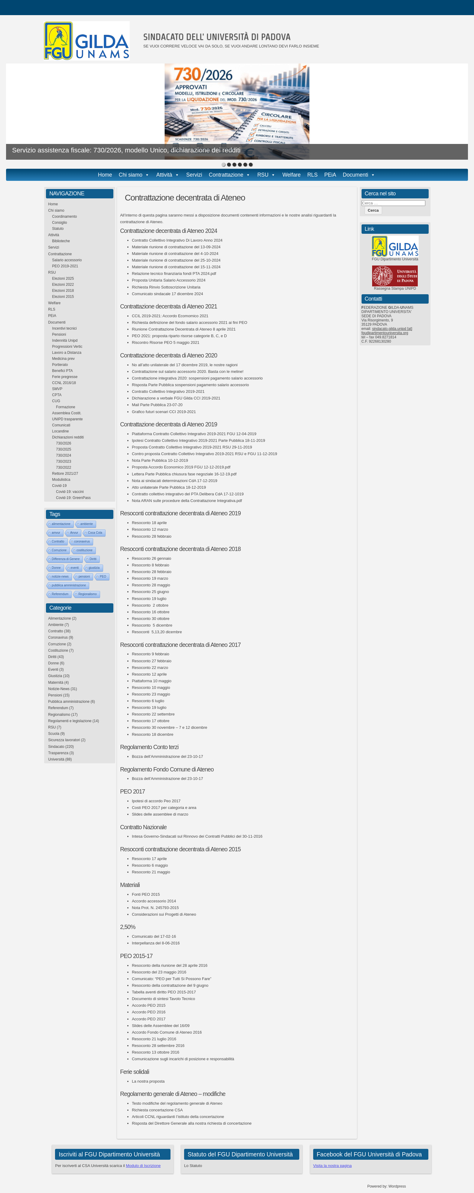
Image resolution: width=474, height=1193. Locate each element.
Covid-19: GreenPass (73, 498)
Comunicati (61, 425)
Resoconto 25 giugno (150, 591)
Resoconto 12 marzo (150, 529)
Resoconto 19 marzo (150, 578)
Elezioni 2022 (63, 284)
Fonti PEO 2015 (146, 894)
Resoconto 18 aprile (149, 522)
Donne (56, 567)
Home (105, 175)
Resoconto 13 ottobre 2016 (155, 1052)
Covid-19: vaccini (69, 492)
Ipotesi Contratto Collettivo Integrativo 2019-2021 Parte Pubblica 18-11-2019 (198, 440)
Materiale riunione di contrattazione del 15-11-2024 (176, 267)
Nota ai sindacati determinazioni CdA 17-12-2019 (174, 480)
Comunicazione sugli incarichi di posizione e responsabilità (183, 1059)
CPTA (56, 395)
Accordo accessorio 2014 (154, 901)
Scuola (53, 734)
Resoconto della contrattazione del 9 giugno (170, 985)
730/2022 (63, 467)
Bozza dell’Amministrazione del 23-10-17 (167, 756)
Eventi (53, 669)
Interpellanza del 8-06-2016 (156, 943)
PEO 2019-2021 (65, 266)
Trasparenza (58, 753)
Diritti (92, 559)
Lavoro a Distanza (66, 352)
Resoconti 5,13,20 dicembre (157, 632)
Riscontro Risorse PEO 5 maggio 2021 (165, 342)
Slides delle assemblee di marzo (160, 814)
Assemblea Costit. (66, 413)
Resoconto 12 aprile (149, 674)
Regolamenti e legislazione (69, 721)
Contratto (58, 541)
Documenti (355, 175)
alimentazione (61, 524)
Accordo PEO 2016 (148, 1012)
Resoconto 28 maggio (151, 585)
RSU (262, 175)
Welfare (291, 175)
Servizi (194, 175)
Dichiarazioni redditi (68, 437)
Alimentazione (59, 618)
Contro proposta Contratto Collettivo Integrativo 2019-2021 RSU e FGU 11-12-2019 (204, 453)
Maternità (55, 682)
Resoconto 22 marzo (150, 667)
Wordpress (397, 1186)
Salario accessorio (67, 260)
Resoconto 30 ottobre (150, 618)
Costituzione (58, 650)
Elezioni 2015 (63, 297)
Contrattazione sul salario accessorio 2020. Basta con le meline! (187, 371)
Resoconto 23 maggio (151, 694)
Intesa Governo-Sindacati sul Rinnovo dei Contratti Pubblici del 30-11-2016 (197, 836)
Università (56, 759)
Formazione (65, 407)
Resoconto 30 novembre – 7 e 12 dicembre (169, 727)
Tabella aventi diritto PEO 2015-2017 (164, 992)
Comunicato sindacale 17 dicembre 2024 (167, 294)
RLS (312, 175)
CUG (56, 401)
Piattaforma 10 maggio (151, 681)
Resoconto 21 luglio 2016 (154, 1039)
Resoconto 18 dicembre (152, 734)
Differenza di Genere (66, 559)
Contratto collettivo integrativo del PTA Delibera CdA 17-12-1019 (188, 494)
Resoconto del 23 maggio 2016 (159, 972)
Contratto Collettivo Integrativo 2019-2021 (168, 391)
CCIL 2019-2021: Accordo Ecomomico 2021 (170, 316)
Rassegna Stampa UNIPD (395, 288)
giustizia (94, 567)
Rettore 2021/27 (65, 473)
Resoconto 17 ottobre (150, 721)
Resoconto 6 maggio (150, 865)
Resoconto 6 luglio (148, 701)
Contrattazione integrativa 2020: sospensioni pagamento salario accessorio (197, 378)
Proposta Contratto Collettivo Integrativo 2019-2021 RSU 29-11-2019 (192, 447)
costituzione (84, 550)
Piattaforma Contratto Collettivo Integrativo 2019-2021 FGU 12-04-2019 (194, 434)
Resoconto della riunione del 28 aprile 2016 (169, 965)
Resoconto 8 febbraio (150, 565)
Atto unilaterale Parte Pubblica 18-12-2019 (169, 487)
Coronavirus (58, 637)
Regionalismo (87, 594)
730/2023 (63, 461)
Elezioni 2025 (63, 278)
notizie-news (60, 576)
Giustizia (55, 676)
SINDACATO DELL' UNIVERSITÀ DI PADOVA (217, 37)
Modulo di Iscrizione (143, 1165)
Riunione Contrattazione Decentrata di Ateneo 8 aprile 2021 (183, 329)
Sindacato (56, 747)
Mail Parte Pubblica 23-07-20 (157, 405)
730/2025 (63, 449)
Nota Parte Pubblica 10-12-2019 (160, 460)
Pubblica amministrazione (68, 701)
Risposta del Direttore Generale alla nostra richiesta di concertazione (192, 1123)
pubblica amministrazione (69, 585)
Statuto (57, 229)
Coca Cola (95, 532)
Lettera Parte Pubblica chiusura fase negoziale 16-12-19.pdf (184, 474)
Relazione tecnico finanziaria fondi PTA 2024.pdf (174, 273)
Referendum (60, 594)
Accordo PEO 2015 (148, 1005)
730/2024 (63, 455)
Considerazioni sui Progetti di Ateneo (164, 914)
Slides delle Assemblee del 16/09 (161, 1025)
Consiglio (59, 222)
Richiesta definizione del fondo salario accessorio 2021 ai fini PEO (189, 322)
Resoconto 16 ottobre (150, 612)
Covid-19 (59, 486)
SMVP (57, 389)
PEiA (330, 175)
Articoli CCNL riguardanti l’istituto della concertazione (178, 1116)
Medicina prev (63, 359)
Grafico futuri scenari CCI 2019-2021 (164, 411)
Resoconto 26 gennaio (151, 558)
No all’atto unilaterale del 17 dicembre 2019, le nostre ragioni (185, 365)
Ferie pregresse (64, 377)
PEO (103, 576)
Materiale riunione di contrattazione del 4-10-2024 (175, 253)
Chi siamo (130, 175)
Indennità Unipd (64, 340)
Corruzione (59, 550)
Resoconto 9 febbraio (150, 654)
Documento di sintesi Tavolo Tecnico (163, 998)
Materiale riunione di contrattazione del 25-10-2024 (176, 260)
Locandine (60, 431)
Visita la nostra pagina (332, 1165)
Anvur (74, 532)
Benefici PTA (62, 371)
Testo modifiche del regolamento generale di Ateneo (177, 1103)
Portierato (60, 365)
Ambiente (55, 625)
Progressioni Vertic (67, 346)
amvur (56, 532)
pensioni (84, 576)
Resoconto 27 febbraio (151, 661)
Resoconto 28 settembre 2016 (158, 1045)
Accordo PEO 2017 (148, 1019)
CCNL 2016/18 (64, 383)
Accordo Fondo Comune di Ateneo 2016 (167, 1032)
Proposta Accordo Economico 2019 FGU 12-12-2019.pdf (181, 467)
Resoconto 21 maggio (151, 872)
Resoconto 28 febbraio (151, 536)
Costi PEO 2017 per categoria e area (164, 807)
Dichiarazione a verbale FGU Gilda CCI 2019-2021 (176, 398)
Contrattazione (226, 175)
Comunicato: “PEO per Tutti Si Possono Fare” (171, 978)
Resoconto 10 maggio (151, 687)
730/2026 (63, 443)
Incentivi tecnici (64, 328)
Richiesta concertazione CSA (157, 1110)
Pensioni (59, 334)
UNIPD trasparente (67, 419)
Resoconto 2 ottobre (150, 605)
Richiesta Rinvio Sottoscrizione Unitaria (166, 287)
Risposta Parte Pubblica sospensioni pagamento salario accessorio (190, 385)
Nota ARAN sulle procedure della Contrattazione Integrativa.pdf (187, 500)
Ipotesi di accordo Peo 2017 (156, 801)
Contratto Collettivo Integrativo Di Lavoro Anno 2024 (177, 240)
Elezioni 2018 (63, 290)
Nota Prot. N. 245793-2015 (155, 907)
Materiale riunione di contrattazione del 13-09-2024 (176, 247)
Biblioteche (61, 241)
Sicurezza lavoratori (64, 740)
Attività (164, 175)
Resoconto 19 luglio (149, 598)
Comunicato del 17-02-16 (154, 936)
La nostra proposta (148, 1081)
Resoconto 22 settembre (153, 714)
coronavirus (82, 541)
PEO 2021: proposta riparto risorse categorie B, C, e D (179, 336)
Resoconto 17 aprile (149, 858)
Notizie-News (59, 689)
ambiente (86, 524)
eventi (75, 567)
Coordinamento (64, 216)
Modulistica (61, 480)
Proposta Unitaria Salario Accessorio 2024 (169, 280)
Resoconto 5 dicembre (152, 625)
